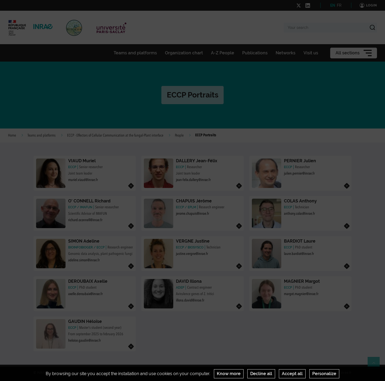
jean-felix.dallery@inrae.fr (193, 180)
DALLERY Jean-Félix (196, 160)
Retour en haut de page (376, 365)
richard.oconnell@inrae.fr (85, 220)
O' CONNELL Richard (89, 200)
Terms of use (207, 373)
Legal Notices (174, 373)
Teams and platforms (42, 135)
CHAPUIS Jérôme (194, 200)
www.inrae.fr (342, 373)
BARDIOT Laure (299, 241)
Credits (90, 373)
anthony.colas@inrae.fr (299, 214)
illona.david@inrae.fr (190, 300)
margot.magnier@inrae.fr (301, 294)
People (179, 135)
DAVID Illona (189, 281)
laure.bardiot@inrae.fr (299, 254)
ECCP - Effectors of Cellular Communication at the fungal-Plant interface (115, 135)
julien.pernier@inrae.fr (299, 173)
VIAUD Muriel (82, 160)
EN (332, 5)
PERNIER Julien (300, 160)
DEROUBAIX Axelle (87, 281)
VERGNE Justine (193, 241)
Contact (66, 373)
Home (12, 135)
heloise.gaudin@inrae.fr (84, 340)
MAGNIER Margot (302, 281)
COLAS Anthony (300, 200)
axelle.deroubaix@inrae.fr (85, 294)
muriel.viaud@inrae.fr (83, 180)
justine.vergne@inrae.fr (192, 254)
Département (141, 373)
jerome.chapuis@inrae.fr (192, 214)
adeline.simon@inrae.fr (84, 260)
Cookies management (246, 373)
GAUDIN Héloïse (85, 321)
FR (339, 5)
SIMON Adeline (83, 241)
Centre (113, 373)
